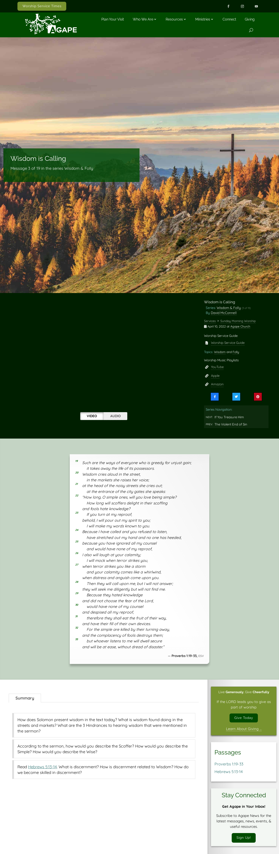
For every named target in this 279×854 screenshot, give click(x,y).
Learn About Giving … (244, 729)
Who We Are (143, 19)
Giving (250, 19)
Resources (174, 19)
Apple (215, 376)
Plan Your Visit (112, 19)
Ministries (202, 19)
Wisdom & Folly (229, 307)
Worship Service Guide (228, 343)
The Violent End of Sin (230, 424)
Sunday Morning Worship (238, 321)
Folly (236, 352)
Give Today (243, 718)
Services (210, 321)
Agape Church (240, 326)
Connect (229, 19)
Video (92, 416)
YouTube (217, 367)
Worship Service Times (41, 6)
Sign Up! (244, 839)
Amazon (217, 384)
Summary (24, 698)
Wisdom (220, 352)
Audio (115, 416)
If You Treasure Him (229, 417)
